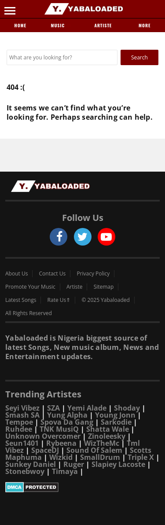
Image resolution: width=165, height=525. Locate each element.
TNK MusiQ (59, 429)
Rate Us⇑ (59, 300)
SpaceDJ (45, 450)
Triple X (141, 457)
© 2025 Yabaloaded (105, 300)
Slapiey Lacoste (118, 464)
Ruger (73, 464)
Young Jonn (115, 415)
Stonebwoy (24, 471)
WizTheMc (101, 443)
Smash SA (22, 415)
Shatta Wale (107, 429)
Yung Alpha (67, 415)
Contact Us (52, 273)
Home (20, 25)
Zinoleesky (106, 436)
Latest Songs (20, 300)
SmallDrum (100, 457)
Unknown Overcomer (43, 436)
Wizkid (61, 457)
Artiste (103, 25)
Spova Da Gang (66, 422)
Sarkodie (116, 422)
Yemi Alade (86, 408)
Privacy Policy (93, 273)
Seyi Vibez (22, 408)
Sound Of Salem (94, 450)
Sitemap (104, 286)
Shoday (127, 408)
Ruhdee (18, 429)
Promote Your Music (30, 286)
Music (61, 25)
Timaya (65, 471)
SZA (53, 408)
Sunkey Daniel (30, 464)
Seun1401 (22, 443)
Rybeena (61, 443)
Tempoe (19, 422)
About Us (16, 273)
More (144, 25)
